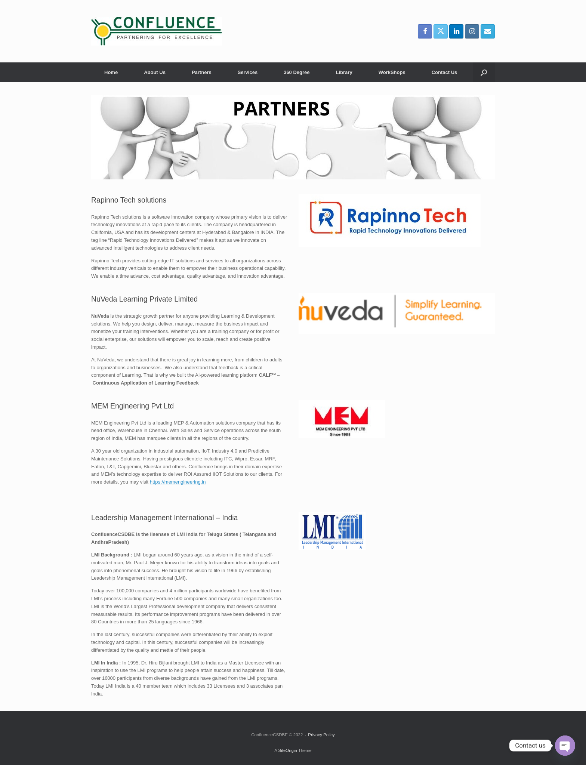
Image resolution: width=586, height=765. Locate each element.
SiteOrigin (287, 750)
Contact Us (444, 72)
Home (111, 72)
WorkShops (392, 72)
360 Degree (296, 72)
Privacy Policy (321, 734)
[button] (484, 72)
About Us (155, 72)
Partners (202, 72)
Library (344, 72)
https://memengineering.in (178, 482)
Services (248, 72)
